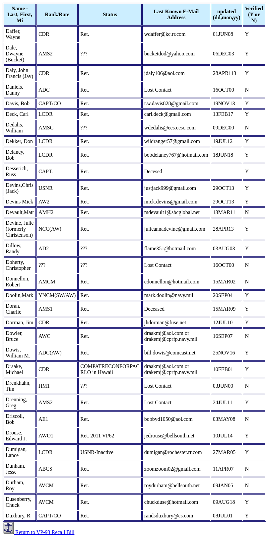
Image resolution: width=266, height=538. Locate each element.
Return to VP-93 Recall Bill (44, 532)
